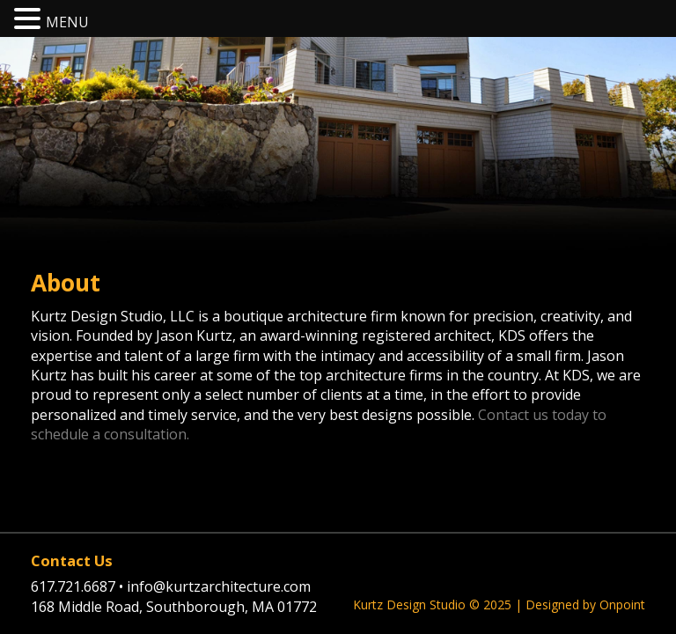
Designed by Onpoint (585, 604)
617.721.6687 (79, 586)
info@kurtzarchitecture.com (219, 586)
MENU (67, 22)
